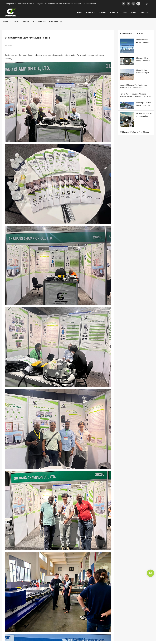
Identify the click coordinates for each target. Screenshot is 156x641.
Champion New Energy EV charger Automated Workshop (143, 59)
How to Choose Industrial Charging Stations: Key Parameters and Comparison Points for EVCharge (136, 95)
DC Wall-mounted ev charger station (143, 115)
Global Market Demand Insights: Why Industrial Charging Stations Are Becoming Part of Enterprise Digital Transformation (143, 71)
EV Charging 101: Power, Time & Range (134, 132)
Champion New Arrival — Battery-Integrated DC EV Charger (142, 41)
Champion (6, 22)
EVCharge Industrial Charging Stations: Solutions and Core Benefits (143, 104)
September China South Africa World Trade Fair (42, 22)
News (16, 22)
